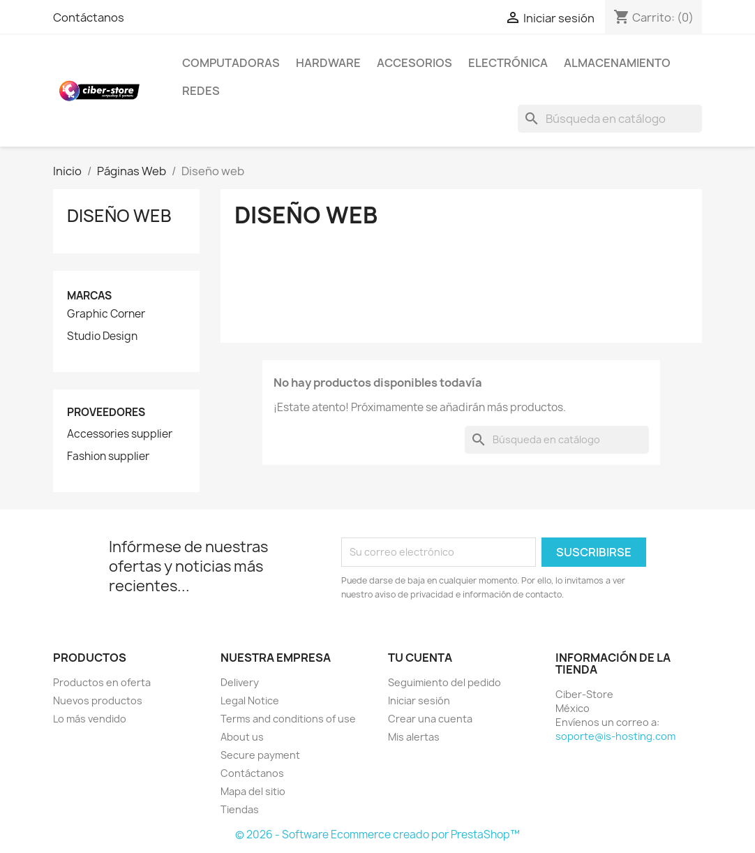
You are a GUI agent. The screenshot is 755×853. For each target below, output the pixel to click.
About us (242, 736)
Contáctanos (88, 17)
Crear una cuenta (430, 718)
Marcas (89, 295)
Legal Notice (249, 700)
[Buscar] (610, 119)
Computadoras (231, 63)
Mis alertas (414, 736)
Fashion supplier (108, 456)
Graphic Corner (106, 314)
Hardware (328, 63)
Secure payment (260, 755)
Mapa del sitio (252, 791)
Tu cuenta (420, 657)
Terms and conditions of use (288, 718)
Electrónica (508, 63)
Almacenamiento (617, 63)
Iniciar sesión (419, 700)
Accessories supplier (119, 434)
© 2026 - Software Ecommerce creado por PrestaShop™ (377, 834)
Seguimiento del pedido (444, 682)
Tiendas (239, 809)
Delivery (239, 682)
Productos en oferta (102, 682)
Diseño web (119, 216)
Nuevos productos (97, 700)
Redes (201, 90)
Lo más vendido (89, 718)
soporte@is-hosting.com (615, 736)
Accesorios (414, 63)
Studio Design (102, 336)
